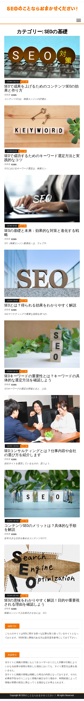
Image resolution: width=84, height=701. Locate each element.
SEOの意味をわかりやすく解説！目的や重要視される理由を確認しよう (41, 602)
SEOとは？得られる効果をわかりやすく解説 (40, 305)
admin (13, 95)
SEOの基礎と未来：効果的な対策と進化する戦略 (41, 232)
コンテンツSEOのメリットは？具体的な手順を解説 (40, 528)
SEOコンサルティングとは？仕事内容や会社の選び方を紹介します (40, 453)
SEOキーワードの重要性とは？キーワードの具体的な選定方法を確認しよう (42, 378)
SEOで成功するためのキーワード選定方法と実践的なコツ (42, 158)
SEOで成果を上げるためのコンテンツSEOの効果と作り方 (41, 88)
